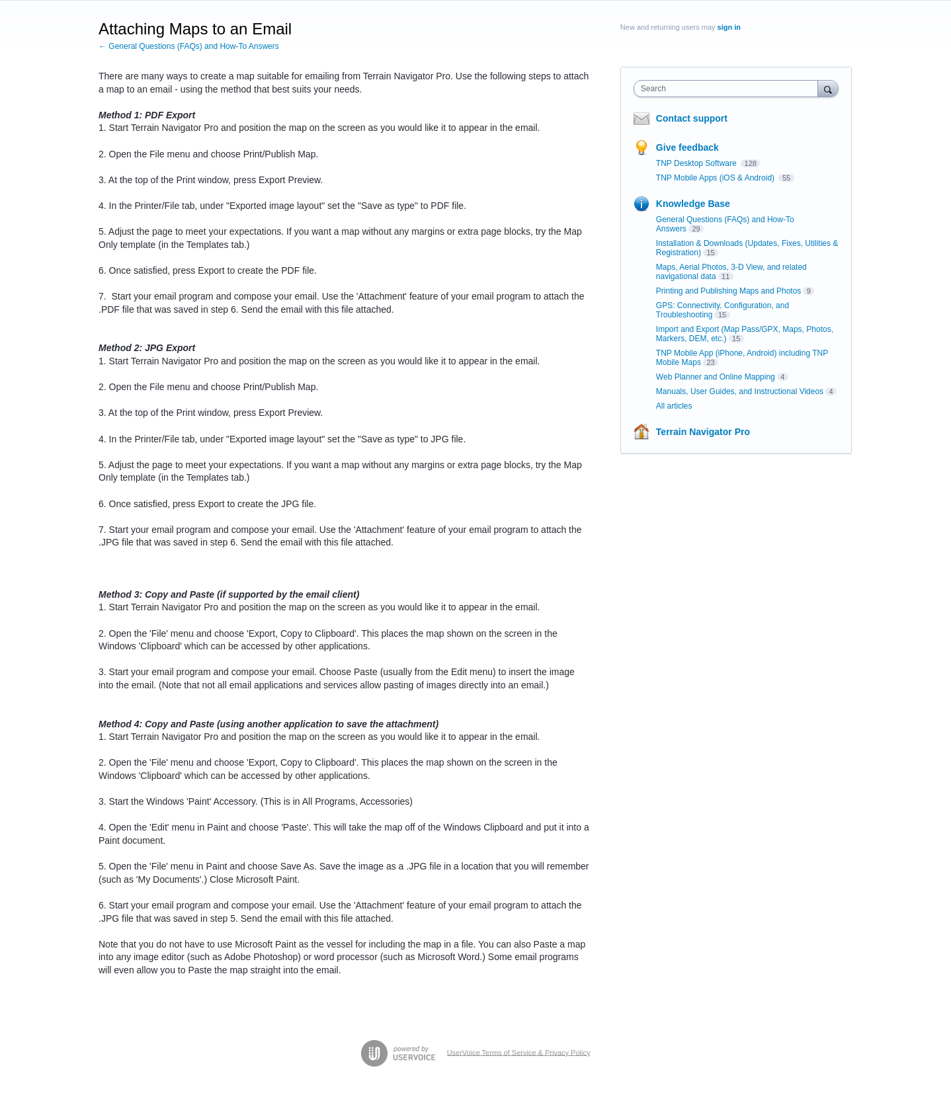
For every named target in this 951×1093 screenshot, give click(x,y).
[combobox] (729, 88)
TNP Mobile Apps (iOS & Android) (716, 177)
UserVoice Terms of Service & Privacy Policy (519, 1052)
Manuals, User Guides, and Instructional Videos (739, 391)
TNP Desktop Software (697, 163)
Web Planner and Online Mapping (715, 377)
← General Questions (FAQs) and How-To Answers (189, 46)
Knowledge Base (693, 203)
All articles (674, 406)
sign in (729, 27)
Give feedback (687, 147)
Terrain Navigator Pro (703, 431)
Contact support (691, 118)
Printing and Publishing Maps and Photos (728, 291)
